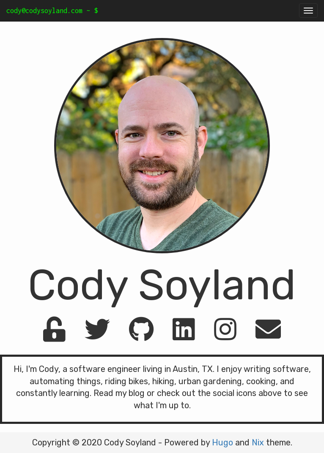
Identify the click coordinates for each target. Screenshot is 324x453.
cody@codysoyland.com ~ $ (52, 10)
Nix (258, 442)
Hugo (222, 442)
